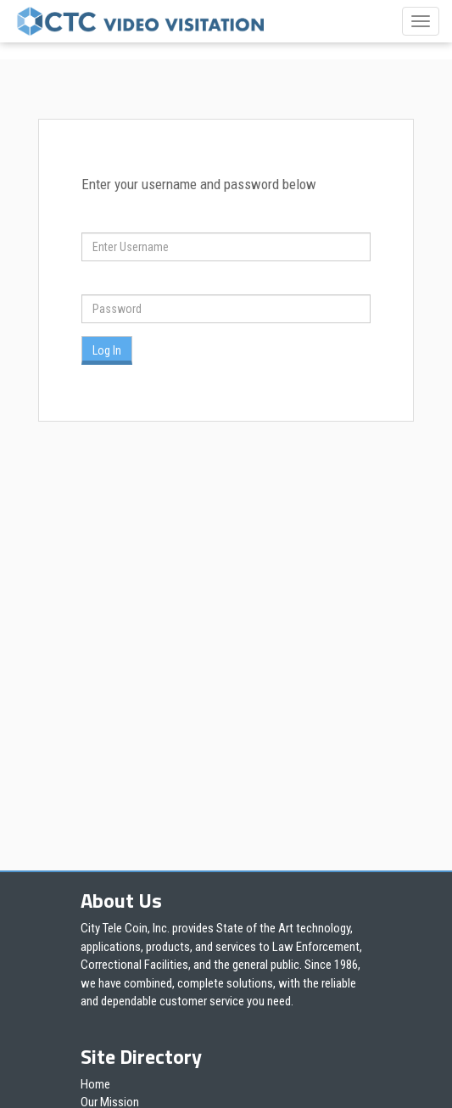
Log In (106, 350)
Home (95, 1084)
